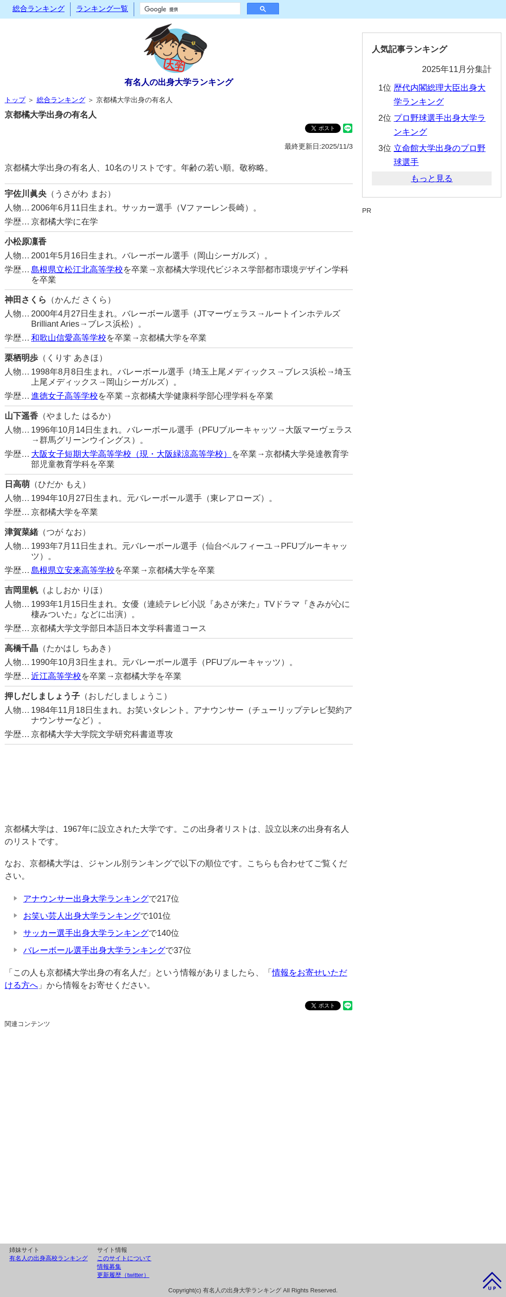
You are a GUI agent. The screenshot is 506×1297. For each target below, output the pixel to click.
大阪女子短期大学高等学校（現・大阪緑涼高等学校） (131, 454)
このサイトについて (124, 1258)
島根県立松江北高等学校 (77, 269)
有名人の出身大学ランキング (178, 82)
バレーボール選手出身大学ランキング (94, 950)
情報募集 (109, 1266)
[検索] (189, 9)
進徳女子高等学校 (64, 396)
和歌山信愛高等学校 (68, 337)
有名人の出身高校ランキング (48, 1258)
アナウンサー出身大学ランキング (86, 898)
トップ (15, 100)
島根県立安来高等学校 (73, 570)
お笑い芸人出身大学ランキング (81, 916)
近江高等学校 (56, 676)
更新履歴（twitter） (123, 1274)
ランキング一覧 (102, 9)
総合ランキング (39, 9)
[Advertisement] (179, 779)
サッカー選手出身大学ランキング (86, 933)
